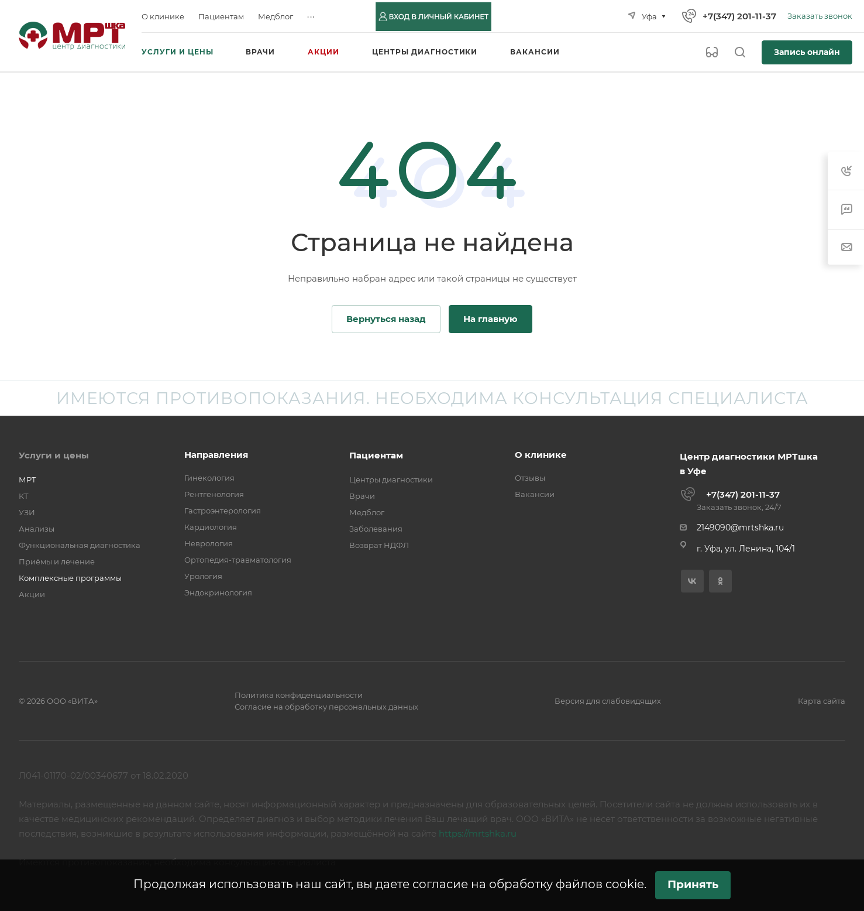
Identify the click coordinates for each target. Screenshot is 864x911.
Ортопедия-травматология (237, 559)
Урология (203, 576)
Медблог (366, 512)
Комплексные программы (70, 578)
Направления (216, 454)
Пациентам (376, 455)
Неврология (208, 543)
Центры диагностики (391, 479)
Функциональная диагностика (79, 545)
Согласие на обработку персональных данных (326, 706)
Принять (692, 884)
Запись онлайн (807, 52)
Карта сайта (821, 700)
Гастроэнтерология (222, 510)
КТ (24, 496)
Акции (32, 594)
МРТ (27, 479)
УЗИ (27, 512)
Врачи (362, 496)
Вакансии (535, 494)
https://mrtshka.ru (478, 833)
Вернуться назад (386, 318)
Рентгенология (214, 494)
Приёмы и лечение (57, 561)
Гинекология (209, 477)
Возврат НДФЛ (379, 545)
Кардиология (210, 527)
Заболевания (375, 528)
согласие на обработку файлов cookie (528, 884)
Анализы (36, 528)
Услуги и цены (54, 455)
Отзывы (530, 477)
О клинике (541, 454)
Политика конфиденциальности (299, 695)
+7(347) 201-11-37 (739, 16)
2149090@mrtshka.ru (740, 527)
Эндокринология (218, 592)
